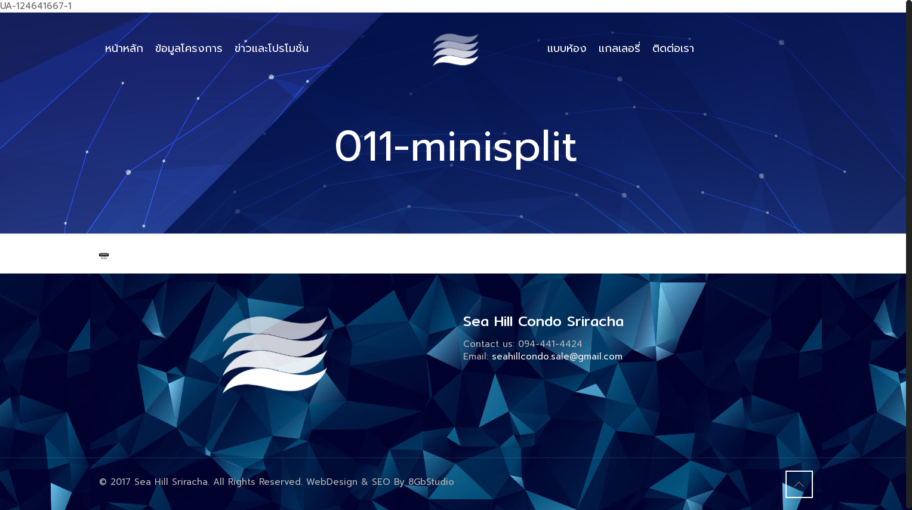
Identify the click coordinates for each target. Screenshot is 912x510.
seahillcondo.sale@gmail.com (557, 356)
